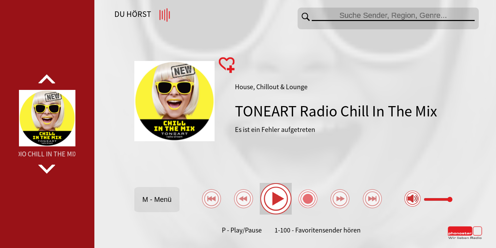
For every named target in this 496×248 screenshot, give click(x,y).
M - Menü (156, 199)
